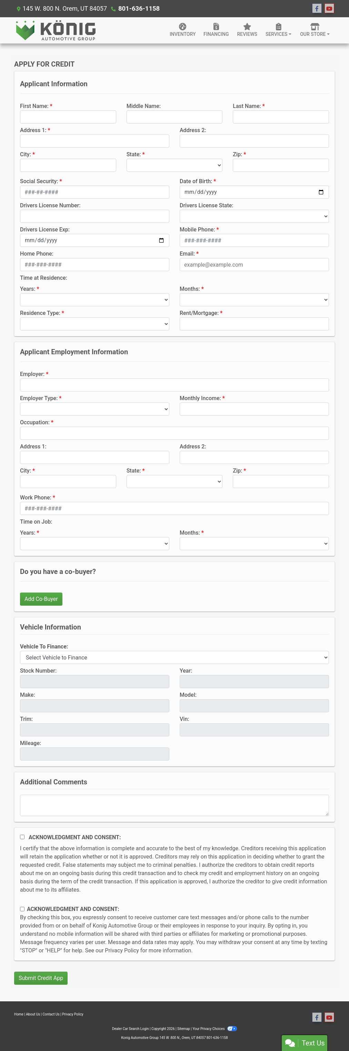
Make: (27, 695)
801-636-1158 (138, 8)
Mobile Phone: (197, 229)
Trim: (26, 719)
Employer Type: (39, 398)
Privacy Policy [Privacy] (72, 1014)
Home (18, 1014)
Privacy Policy (122, 950)
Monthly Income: (200, 398)
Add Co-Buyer (41, 599)
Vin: (184, 719)
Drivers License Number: (50, 205)
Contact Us (51, 1014)
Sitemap (183, 1029)
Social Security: (39, 181)
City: (25, 154)
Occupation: (35, 422)
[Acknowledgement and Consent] (22, 837)
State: (134, 154)
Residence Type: (40, 313)
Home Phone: (36, 253)
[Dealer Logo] (55, 30)
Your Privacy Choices (214, 1029)
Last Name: (247, 106)
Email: (187, 253)
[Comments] (174, 805)
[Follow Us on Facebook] (317, 8)
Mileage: (30, 743)
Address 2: (193, 130)
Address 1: (33, 130)
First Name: (34, 106)
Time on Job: (36, 521)
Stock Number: (38, 670)
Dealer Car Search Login (130, 1029)
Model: (188, 695)
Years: (28, 289)
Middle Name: (144, 106)
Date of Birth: (196, 181)
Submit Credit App (41, 978)
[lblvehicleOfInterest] (174, 657)
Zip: (237, 154)
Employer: (32, 374)
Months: (190, 289)
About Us (33, 1014)
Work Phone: (35, 497)
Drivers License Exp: (45, 229)
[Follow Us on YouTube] (329, 8)
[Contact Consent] (22, 909)
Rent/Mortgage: (199, 313)
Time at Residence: (43, 278)
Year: (186, 670)
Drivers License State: (206, 205)
